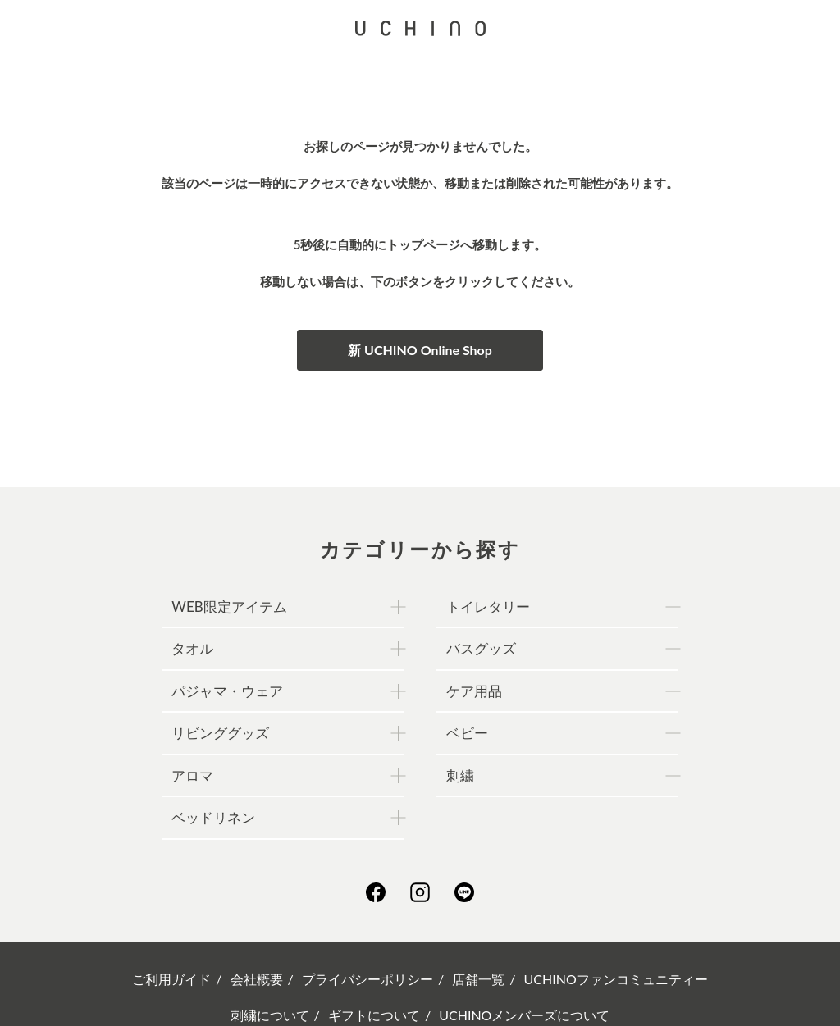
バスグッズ (481, 648)
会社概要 (257, 979)
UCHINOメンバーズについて (524, 1015)
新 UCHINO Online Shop (420, 350)
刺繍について (270, 1015)
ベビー (467, 732)
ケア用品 (474, 691)
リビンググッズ (220, 732)
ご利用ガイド (171, 979)
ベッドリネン (213, 817)
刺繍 (460, 775)
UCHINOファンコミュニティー (616, 979)
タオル (192, 648)
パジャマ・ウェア (227, 691)
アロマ (192, 775)
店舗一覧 (478, 979)
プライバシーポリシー (367, 979)
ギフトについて (374, 1015)
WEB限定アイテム (228, 606)
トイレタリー (488, 606)
